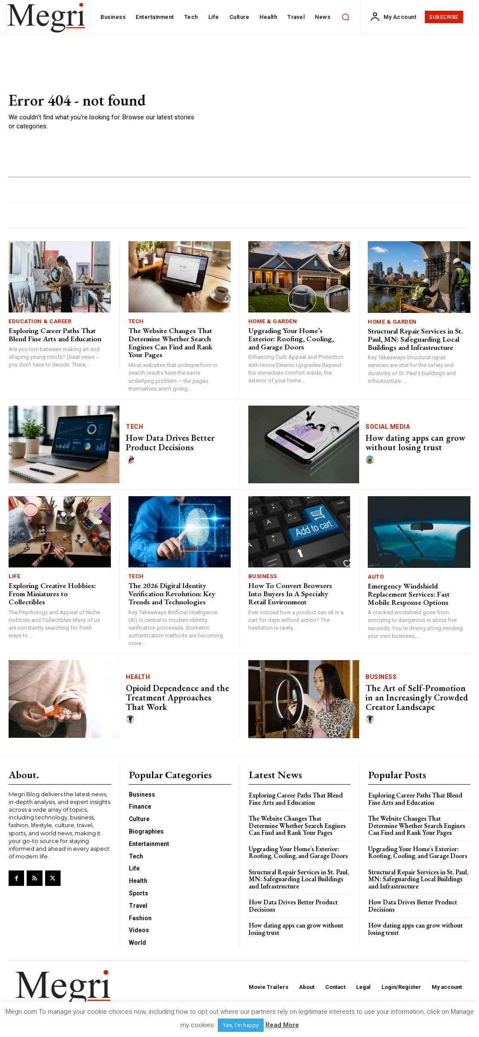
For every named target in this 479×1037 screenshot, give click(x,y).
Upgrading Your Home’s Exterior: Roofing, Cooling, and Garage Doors (291, 338)
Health (138, 677)
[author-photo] (131, 460)
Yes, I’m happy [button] (241, 1025)
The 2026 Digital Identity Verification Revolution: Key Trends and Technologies (171, 593)
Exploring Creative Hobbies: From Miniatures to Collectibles (52, 593)
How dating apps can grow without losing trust (415, 442)
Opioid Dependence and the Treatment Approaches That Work (177, 697)
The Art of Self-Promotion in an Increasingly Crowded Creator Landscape (417, 697)
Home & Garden (272, 321)
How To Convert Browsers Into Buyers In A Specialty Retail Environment (290, 593)
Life (14, 576)
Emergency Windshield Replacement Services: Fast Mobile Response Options (409, 593)
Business (262, 576)
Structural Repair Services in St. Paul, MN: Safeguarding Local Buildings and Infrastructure (415, 339)
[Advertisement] (335, 112)
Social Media (388, 427)
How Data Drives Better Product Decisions (170, 442)
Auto (376, 576)
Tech (136, 321)
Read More (282, 1025)
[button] (345, 17)
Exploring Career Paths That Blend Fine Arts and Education (55, 334)
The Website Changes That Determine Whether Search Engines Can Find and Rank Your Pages (170, 342)
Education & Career (40, 321)
